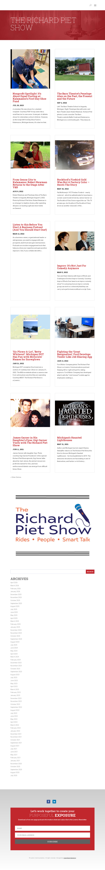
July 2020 (13, 775)
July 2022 (13, 713)
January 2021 (15, 761)
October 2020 (15, 766)
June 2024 (14, 648)
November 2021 (16, 737)
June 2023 (14, 680)
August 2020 (14, 772)
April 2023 (14, 686)
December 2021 (16, 734)
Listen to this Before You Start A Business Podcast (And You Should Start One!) (30, 227)
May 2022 (13, 719)
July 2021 (13, 749)
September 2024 (16, 639)
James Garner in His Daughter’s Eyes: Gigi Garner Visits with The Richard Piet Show (30, 441)
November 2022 (16, 701)
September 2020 (16, 769)
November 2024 (16, 633)
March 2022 (14, 725)
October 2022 (15, 704)
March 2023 (14, 689)
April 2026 (14, 582)
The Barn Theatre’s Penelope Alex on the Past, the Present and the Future (74, 96)
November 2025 (16, 597)
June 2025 (14, 612)
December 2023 (16, 663)
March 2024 (14, 657)
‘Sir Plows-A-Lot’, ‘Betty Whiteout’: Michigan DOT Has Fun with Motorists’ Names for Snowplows (28, 355)
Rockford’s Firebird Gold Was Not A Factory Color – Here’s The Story (73, 182)
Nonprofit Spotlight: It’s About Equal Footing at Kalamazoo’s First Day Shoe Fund (29, 97)
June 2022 (14, 716)
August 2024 (14, 642)
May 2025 (13, 615)
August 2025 (14, 606)
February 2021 (15, 758)
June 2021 (14, 752)
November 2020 (16, 764)
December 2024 (16, 630)
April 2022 (14, 722)
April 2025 (14, 618)
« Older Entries (15, 477)
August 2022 (14, 710)
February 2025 (15, 624)
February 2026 (15, 588)
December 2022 (16, 698)
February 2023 (15, 692)
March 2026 (14, 585)
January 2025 (15, 627)
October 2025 (15, 600)
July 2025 (13, 609)
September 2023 (16, 672)
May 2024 (13, 651)
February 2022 (15, 728)
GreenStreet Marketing (70, 858)
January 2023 (15, 695)
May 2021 (13, 755)
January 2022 (15, 731)
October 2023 (15, 669)
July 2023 (13, 677)
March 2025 (14, 621)
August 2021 (14, 746)
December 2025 (16, 594)
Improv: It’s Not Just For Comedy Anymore (71, 267)
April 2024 (14, 654)
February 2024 (15, 660)
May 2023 (13, 683)
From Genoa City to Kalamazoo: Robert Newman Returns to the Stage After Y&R (30, 183)
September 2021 (16, 743)
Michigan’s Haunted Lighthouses (69, 439)
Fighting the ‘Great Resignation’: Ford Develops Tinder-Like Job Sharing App (74, 354)
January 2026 (15, 591)
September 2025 (16, 603)
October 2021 (15, 740)
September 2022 (16, 707)
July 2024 (13, 645)
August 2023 (14, 675)
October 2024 (15, 636)
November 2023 (16, 666)
